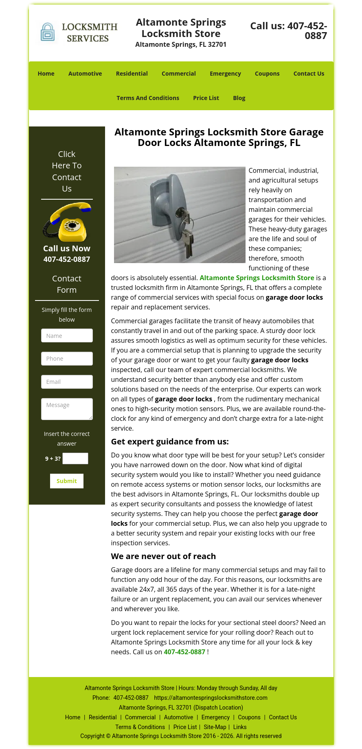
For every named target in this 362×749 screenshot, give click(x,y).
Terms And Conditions (148, 98)
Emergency (225, 73)
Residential (132, 73)
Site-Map (215, 727)
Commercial (179, 73)
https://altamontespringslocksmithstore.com (211, 698)
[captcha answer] (75, 458)
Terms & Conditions (140, 727)
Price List (206, 98)
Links (240, 727)
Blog (239, 98)
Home (45, 73)
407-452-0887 (307, 30)
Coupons (267, 73)
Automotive (85, 73)
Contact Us (309, 73)
